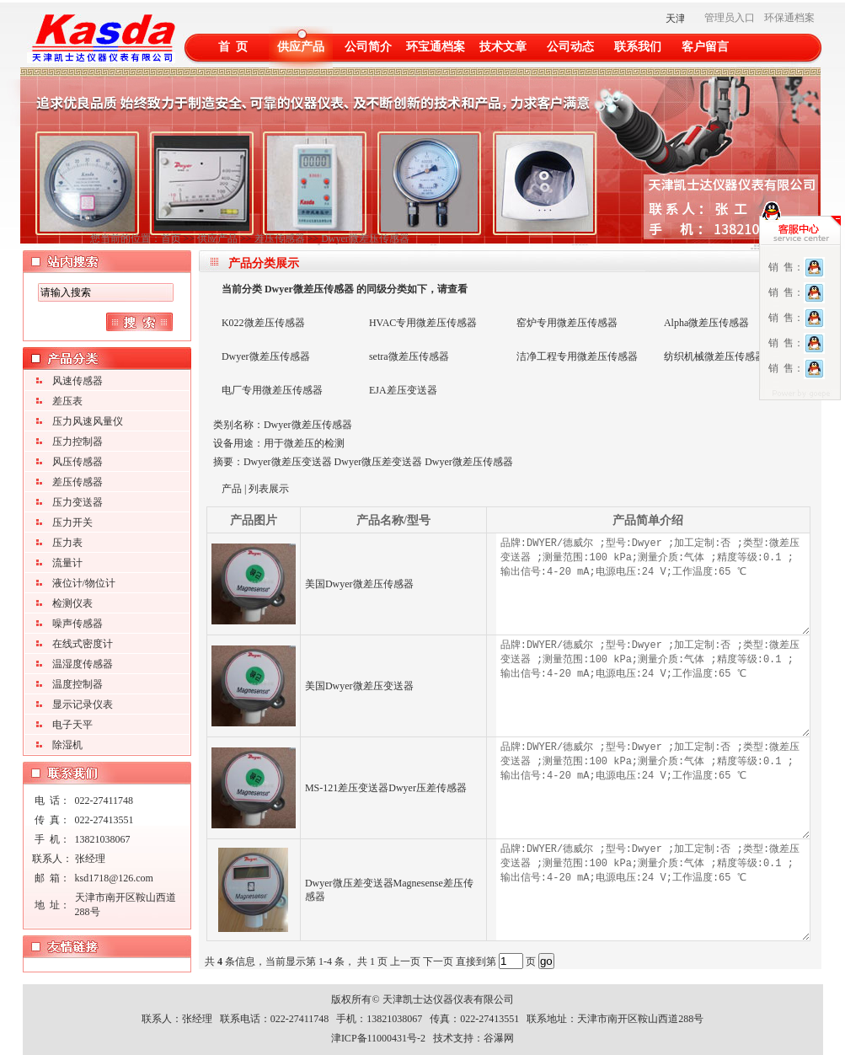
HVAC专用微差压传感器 (423, 323)
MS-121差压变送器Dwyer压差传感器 (386, 788)
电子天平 (72, 725)
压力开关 (72, 522)
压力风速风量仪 (87, 421)
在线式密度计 (82, 644)
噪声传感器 (77, 623)
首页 (171, 238)
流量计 (67, 563)
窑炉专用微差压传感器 (567, 323)
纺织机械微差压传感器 (714, 356)
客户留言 (705, 46)
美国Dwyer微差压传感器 (359, 584)
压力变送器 (77, 502)
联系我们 (637, 46)
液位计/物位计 (83, 583)
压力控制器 (77, 441)
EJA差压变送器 (403, 390)
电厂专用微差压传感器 (272, 390)
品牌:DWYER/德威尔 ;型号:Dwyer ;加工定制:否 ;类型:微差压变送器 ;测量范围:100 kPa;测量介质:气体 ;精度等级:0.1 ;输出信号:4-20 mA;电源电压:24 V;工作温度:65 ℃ (653, 584)
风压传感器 (77, 462)
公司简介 (368, 46)
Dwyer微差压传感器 (365, 238)
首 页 (233, 46)
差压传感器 (279, 238)
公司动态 (570, 46)
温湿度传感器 (82, 664)
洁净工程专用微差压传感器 (577, 356)
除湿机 (67, 745)
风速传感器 (77, 381)
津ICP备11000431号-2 (378, 1038)
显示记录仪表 (82, 704)
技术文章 (503, 46)
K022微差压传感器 (263, 323)
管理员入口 (729, 18)
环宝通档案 (435, 46)
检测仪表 (72, 603)
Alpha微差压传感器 (706, 323)
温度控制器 (77, 684)
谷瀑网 (499, 1038)
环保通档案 (789, 18)
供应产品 (300, 46)
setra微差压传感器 (409, 356)
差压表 (67, 401)
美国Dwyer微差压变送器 (359, 686)
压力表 (67, 543)
